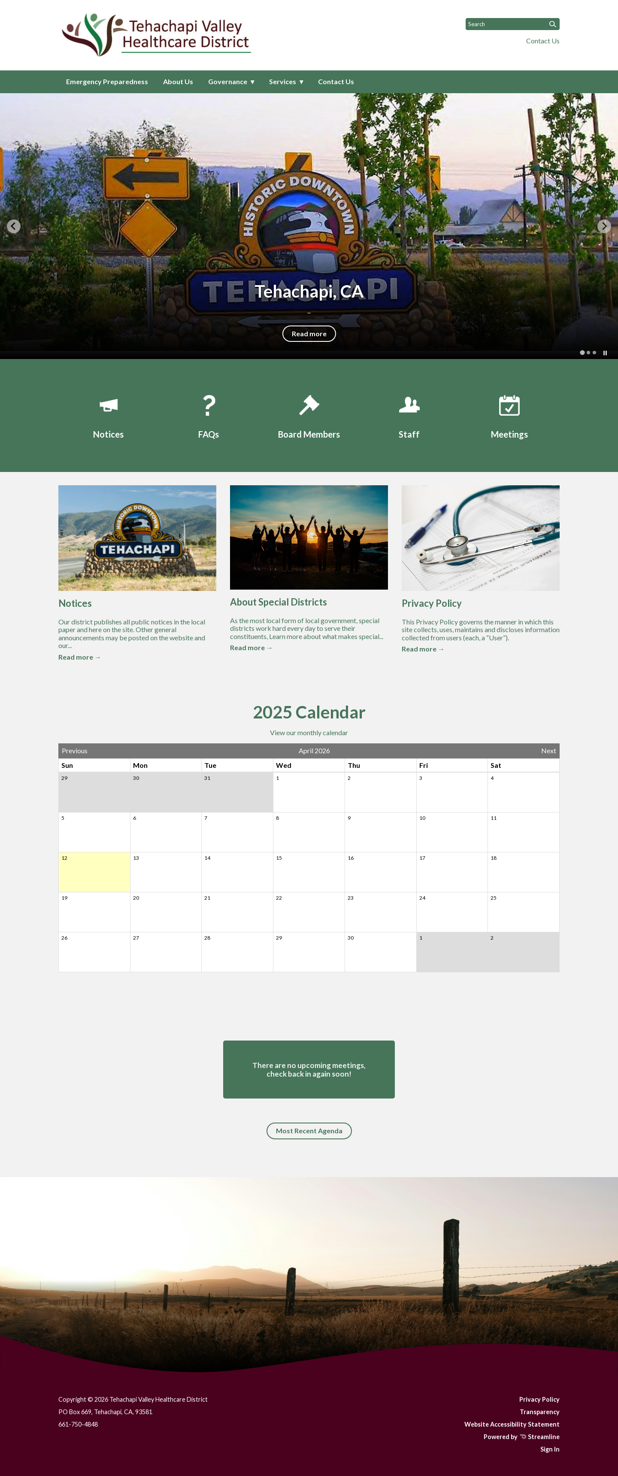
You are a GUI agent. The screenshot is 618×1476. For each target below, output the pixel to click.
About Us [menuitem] (178, 81)
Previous (75, 751)
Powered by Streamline (522, 1436)
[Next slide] (604, 226)
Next (548, 751)
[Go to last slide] (14, 226)
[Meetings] (509, 415)
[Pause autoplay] (605, 353)
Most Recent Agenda (309, 1130)
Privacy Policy (539, 1399)
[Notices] (108, 415)
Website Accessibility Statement (512, 1424)
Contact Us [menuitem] (336, 81)
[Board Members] (309, 415)
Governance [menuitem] (227, 81)
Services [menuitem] (282, 81)
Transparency (540, 1411)
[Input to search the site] (513, 24)
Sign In (550, 1449)
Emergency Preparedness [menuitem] (107, 81)
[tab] (582, 352)
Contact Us (543, 41)
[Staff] (409, 415)
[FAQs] (208, 415)
